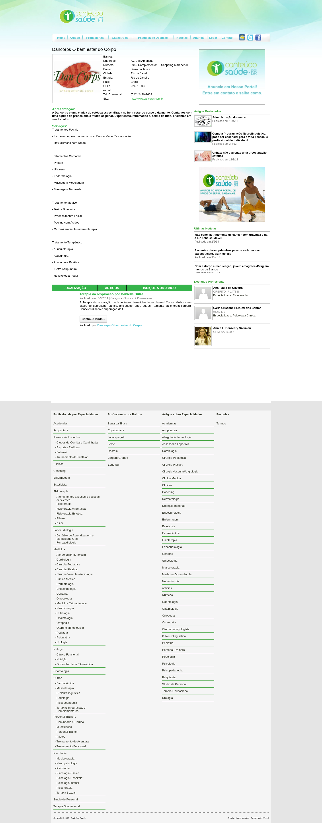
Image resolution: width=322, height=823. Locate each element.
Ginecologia (64, 598)
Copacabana (116, 430)
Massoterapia (65, 688)
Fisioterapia (64, 503)
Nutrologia (63, 613)
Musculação (64, 727)
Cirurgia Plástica (67, 569)
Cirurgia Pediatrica (174, 457)
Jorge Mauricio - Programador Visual (252, 818)
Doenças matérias (173, 505)
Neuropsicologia (67, 763)
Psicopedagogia (67, 702)
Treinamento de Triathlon (72, 457)
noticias (167, 588)
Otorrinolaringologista (70, 627)
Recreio (113, 451)
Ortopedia (63, 622)
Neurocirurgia (65, 608)
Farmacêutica (65, 683)
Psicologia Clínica (68, 773)
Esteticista (59, 484)
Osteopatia (169, 622)
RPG (60, 523)
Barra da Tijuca (117, 423)
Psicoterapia (64, 787)
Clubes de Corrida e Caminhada (77, 442)
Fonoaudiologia (66, 542)
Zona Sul (113, 464)
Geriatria (62, 593)
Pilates (61, 518)
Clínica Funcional (68, 654)
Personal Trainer (67, 731)
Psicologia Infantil (68, 782)
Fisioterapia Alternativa (71, 508)
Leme (111, 444)
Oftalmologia (65, 618)
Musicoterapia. (66, 758)
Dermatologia (65, 584)
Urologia (62, 642)
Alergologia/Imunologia (71, 554)
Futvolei (62, 452)
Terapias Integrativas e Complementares (71, 709)
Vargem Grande (118, 457)
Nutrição (62, 659)
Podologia (63, 698)
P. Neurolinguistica (68, 693)
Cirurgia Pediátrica (68, 564)
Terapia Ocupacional (66, 806)
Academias (60, 423)
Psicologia (63, 768)
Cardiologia (64, 559)
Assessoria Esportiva (175, 444)
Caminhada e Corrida (70, 722)
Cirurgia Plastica (172, 464)
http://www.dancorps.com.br (147, 98)
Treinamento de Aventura (73, 741)
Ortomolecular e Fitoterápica (75, 664)
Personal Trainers (173, 649)
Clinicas (58, 464)
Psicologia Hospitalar (70, 778)
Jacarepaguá (116, 437)
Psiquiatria (63, 637)
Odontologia (61, 671)
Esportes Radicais (68, 447)
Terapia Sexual (66, 792)
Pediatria (62, 632)
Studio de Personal (65, 799)
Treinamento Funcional (71, 746)
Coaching (59, 470)
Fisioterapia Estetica (69, 513)
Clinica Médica (66, 579)
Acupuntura (60, 430)
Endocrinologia (66, 588)
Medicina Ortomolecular (72, 603)
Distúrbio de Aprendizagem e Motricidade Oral (75, 537)
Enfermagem (61, 477)
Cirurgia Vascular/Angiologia (75, 574)
